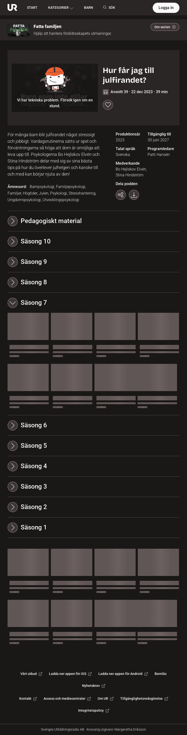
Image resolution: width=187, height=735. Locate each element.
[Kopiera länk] (121, 195)
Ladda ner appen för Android (123, 674)
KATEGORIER (60, 8)
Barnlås (161, 674)
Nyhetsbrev (93, 686)
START (32, 7)
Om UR (105, 698)
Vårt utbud (31, 674)
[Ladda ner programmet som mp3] (134, 195)
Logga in (166, 7)
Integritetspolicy (93, 710)
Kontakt (28, 698)
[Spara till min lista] (108, 105)
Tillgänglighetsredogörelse (144, 698)
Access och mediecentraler (67, 698)
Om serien (165, 27)
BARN (88, 7)
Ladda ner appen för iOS (70, 674)
